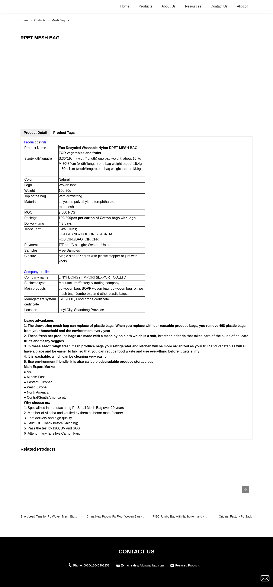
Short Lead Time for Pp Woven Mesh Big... (48, 516)
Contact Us (219, 6)
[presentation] (245, 489)
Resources (193, 6)
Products (145, 6)
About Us (169, 6)
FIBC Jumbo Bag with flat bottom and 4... (180, 516)
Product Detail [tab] (35, 132)
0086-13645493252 (96, 565)
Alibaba (242, 6)
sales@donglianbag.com (147, 565)
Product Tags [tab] (64, 132)
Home (124, 6)
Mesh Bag (58, 20)
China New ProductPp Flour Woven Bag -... (115, 516)
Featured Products (187, 565)
